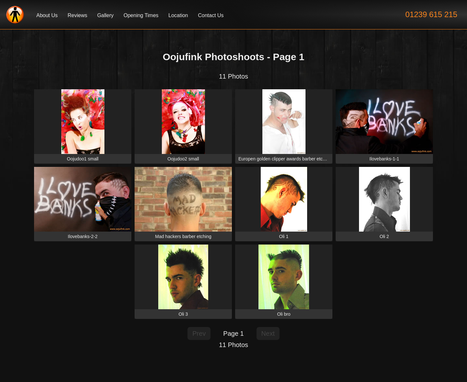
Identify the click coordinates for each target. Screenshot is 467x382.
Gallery (105, 15)
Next (268, 333)
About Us (47, 15)
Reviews (77, 15)
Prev (199, 333)
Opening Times (141, 15)
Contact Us (210, 15)
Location (178, 15)
